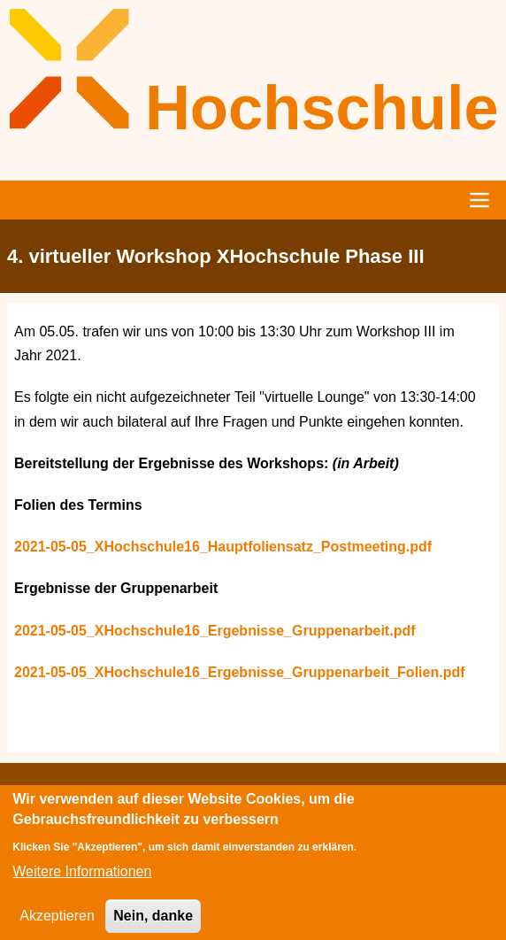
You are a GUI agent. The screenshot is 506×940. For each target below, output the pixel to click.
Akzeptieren (57, 923)
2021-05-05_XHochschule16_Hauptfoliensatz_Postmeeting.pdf (223, 546)
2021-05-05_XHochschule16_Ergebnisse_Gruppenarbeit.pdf (215, 630)
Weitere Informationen (81, 880)
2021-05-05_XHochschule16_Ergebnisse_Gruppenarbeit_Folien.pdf (239, 672)
